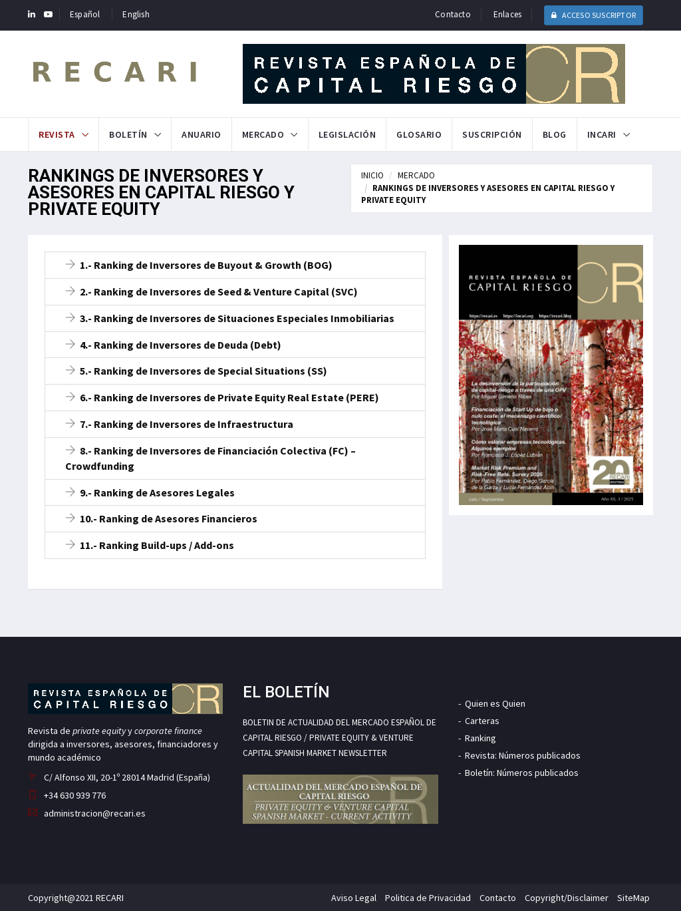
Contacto (453, 14)
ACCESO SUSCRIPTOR (593, 15)
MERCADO (416, 175)
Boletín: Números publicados (522, 773)
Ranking (480, 738)
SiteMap (633, 898)
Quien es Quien (495, 703)
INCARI (601, 134)
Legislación (347, 134)
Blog (555, 134)
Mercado (263, 134)
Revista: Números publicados (523, 755)
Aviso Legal (353, 898)
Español (85, 14)
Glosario (419, 134)
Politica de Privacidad (428, 898)
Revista (57, 134)
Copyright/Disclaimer (567, 898)
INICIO (372, 175)
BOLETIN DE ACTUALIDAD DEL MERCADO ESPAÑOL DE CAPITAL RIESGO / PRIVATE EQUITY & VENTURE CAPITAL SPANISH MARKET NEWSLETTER (339, 738)
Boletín (128, 134)
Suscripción (492, 134)
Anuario (201, 134)
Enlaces (507, 14)
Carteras (482, 721)
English (135, 14)
